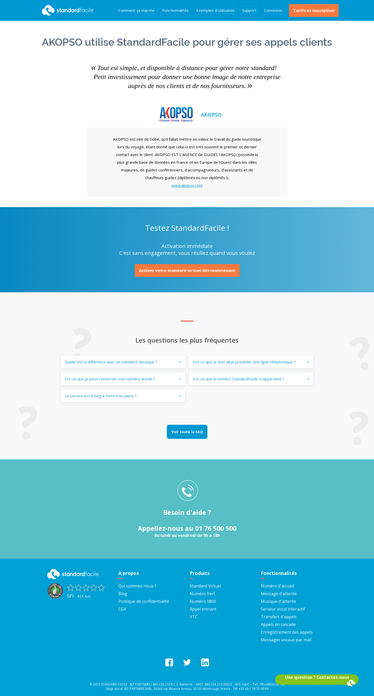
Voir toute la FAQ (187, 431)
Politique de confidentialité (143, 601)
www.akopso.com (187, 185)
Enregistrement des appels (287, 632)
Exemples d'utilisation (215, 10)
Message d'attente (279, 593)
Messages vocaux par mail (286, 640)
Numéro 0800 (203, 601)
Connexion (273, 10)
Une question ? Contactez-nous (317, 677)
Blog (122, 593)
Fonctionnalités (175, 10)
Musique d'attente (278, 601)
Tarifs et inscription (313, 10)
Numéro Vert (202, 593)
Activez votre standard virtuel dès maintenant (187, 270)
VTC (194, 617)
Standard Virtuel (205, 586)
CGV (122, 609)
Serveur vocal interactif (283, 609)
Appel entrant (203, 609)
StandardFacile (66, 10)
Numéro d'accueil (277, 586)
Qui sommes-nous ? (137, 586)
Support (249, 10)
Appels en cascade (278, 624)
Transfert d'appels (279, 617)
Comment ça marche (136, 10)
